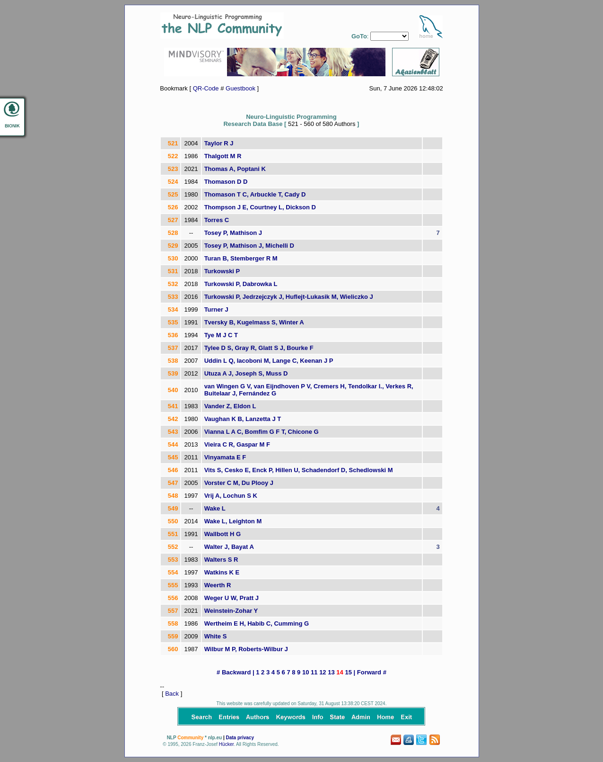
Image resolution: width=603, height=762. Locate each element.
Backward (236, 672)
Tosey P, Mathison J (233, 232)
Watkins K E (222, 572)
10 (305, 672)
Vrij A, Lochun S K (230, 495)
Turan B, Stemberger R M (241, 258)
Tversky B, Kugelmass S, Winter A (254, 322)
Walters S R (221, 559)
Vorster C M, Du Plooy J (238, 482)
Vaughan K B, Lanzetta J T (242, 418)
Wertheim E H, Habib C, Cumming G (256, 623)
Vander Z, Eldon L (230, 406)
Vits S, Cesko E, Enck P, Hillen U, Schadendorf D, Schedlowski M (298, 470)
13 (331, 672)
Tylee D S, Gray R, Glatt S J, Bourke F (259, 347)
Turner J (216, 309)
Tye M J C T (221, 335)
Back (172, 693)
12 (322, 672)
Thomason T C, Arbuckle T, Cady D (255, 194)
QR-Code (206, 88)
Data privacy (239, 737)
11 (314, 672)
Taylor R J (219, 143)
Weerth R (217, 585)
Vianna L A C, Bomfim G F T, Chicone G (261, 431)
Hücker (226, 744)
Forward (369, 672)
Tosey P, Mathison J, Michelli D (249, 245)
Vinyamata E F (225, 457)
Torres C (216, 220)
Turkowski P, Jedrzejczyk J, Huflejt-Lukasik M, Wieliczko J (288, 296)
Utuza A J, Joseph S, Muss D (246, 373)
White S (215, 636)
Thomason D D (226, 181)
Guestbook (240, 88)
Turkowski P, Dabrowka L (241, 283)
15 (348, 672)
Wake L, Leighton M (233, 521)
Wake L (215, 508)
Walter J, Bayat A (229, 546)
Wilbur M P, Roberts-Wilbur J (246, 649)
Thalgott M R (223, 156)
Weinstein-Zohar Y (231, 610)
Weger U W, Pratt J (231, 597)
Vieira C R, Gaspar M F (237, 444)
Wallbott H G (222, 534)
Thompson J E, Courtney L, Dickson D (260, 207)
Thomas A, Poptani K (235, 168)
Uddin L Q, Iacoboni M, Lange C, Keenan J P (268, 360)
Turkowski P (222, 271)
